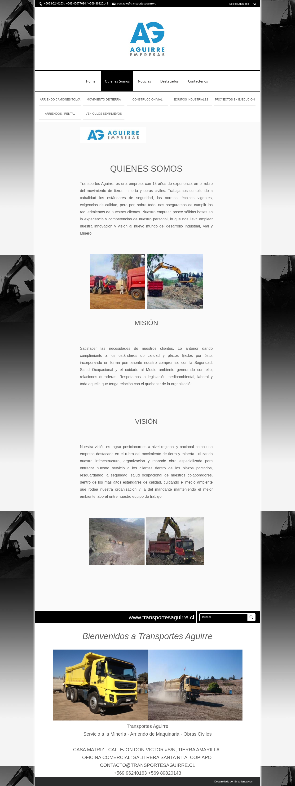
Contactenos (198, 81)
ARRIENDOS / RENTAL (60, 113)
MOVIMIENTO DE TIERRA (104, 99)
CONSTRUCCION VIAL (147, 99)
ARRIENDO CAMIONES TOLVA (60, 99)
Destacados (169, 81)
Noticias (144, 81)
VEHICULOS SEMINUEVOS (104, 113)
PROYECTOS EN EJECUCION (235, 99)
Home (90, 81)
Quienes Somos (117, 81)
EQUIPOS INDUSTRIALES (191, 99)
